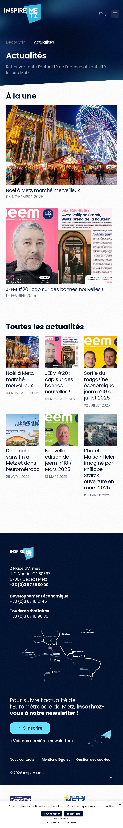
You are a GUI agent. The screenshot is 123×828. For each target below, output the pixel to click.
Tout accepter (52, 813)
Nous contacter (23, 759)
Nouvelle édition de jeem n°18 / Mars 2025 (58, 460)
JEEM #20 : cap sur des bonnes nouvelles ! (54, 289)
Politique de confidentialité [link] (62, 822)
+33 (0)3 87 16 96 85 (29, 616)
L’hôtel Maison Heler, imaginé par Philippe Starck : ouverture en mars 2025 (100, 469)
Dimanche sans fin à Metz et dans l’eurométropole (25, 460)
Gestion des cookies (93, 759)
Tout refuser (73, 813)
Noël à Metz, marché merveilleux (43, 190)
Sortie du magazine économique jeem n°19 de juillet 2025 (99, 385)
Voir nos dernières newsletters (41, 741)
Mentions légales (56, 759)
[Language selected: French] (103, 14)
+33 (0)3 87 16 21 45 (28, 601)
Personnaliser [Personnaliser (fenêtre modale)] (61, 818)
